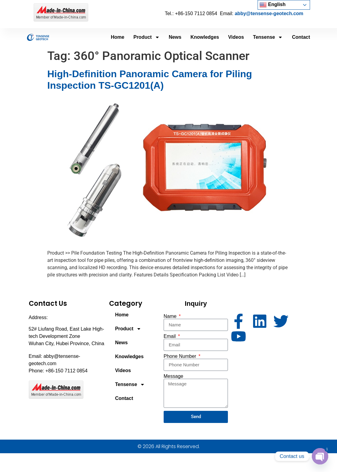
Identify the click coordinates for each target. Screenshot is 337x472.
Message (173, 376)
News (175, 37)
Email (170, 336)
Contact (301, 37)
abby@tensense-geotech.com (269, 13)
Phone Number (181, 356)
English (272, 4)
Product (146, 37)
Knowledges (204, 37)
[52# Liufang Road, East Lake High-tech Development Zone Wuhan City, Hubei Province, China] (269, 383)
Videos (236, 37)
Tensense (268, 37)
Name (171, 316)
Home (117, 37)
